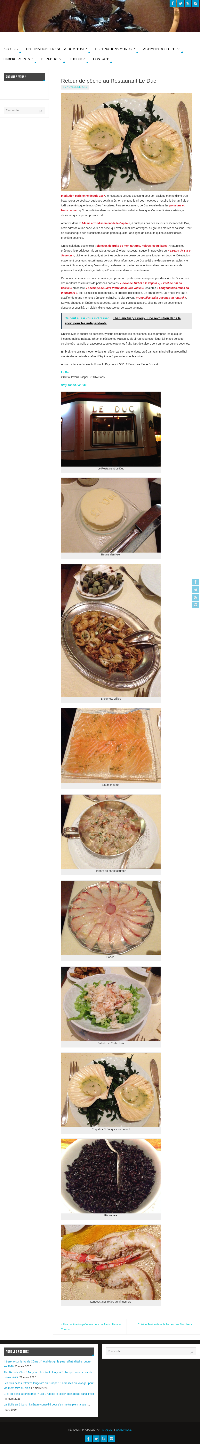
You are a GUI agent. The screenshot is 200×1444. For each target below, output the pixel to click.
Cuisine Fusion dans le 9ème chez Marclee (164, 1324)
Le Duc (65, 372)
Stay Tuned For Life (73, 385)
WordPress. (124, 1429)
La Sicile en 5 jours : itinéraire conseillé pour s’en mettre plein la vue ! (46, 1404)
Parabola (107, 1429)
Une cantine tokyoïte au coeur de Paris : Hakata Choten (91, 1327)
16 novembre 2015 (75, 87)
